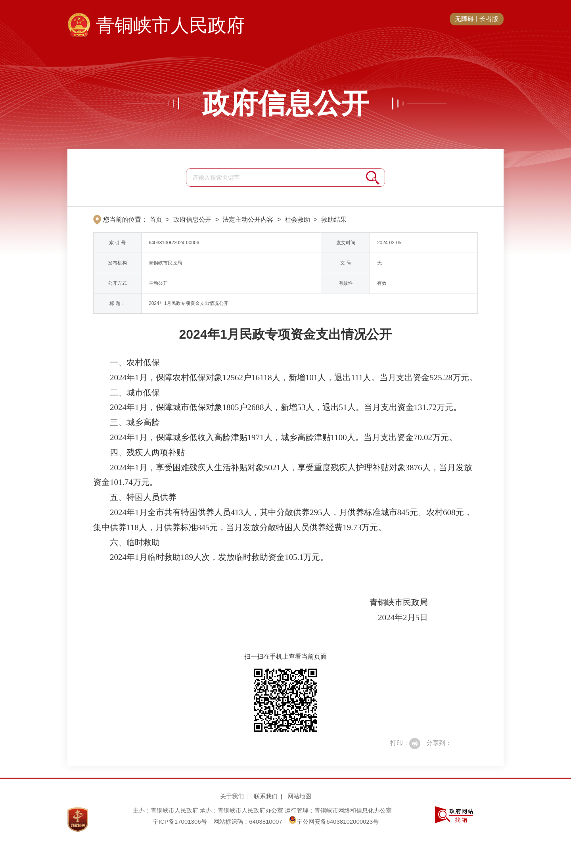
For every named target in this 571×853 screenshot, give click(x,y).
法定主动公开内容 (247, 219)
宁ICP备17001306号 (180, 821)
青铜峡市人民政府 (170, 25)
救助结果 (334, 219)
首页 (155, 219)
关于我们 (232, 796)
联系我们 (266, 796)
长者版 (488, 18)
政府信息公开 (285, 103)
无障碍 (464, 18)
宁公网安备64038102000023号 (334, 821)
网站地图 (299, 796)
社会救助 (297, 219)
